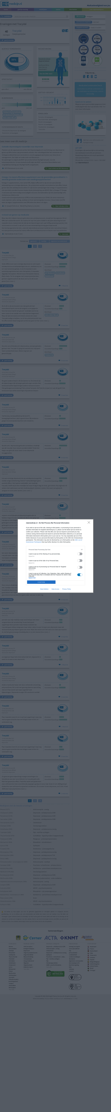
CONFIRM (41, 582)
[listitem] (55, 550)
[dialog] (55, 556)
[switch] (79, 554)
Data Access (55, 589)
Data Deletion (44, 589)
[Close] (89, 523)
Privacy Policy (66, 589)
